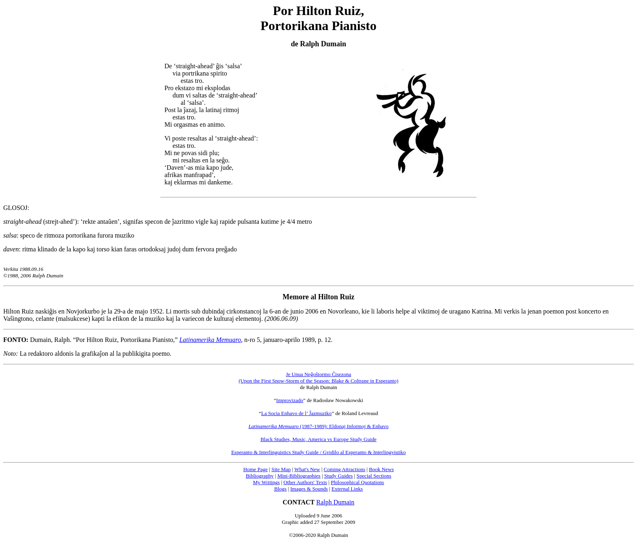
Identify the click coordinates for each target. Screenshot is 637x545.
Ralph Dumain (335, 502)
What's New (307, 469)
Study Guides (338, 476)
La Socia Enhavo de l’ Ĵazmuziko (296, 413)
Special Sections (373, 476)
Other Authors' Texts (305, 482)
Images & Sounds (308, 489)
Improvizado (289, 400)
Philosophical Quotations (357, 482)
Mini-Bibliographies (299, 476)
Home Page (255, 469)
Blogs (280, 489)
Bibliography (260, 476)
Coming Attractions (344, 469)
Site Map (280, 469)
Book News (381, 469)
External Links (347, 489)
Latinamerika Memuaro (210, 339)
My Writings (266, 482)
